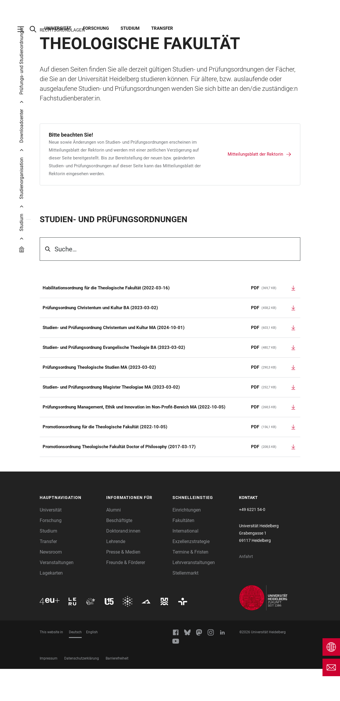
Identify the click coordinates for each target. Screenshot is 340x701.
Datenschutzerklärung (81, 690)
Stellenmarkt (185, 605)
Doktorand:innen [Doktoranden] (123, 563)
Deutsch (75, 664)
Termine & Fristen (190, 584)
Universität (57, 28)
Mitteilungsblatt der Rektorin (255, 186)
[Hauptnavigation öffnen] (24, 29)
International (185, 563)
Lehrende (115, 573)
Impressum (48, 690)
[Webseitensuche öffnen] (36, 29)
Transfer (162, 28)
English (92, 664)
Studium (130, 28)
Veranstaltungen (57, 594)
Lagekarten (51, 605)
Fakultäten (183, 552)
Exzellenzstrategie (191, 573)
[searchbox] (170, 281)
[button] (70, 530)
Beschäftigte (119, 552)
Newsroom (51, 584)
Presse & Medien (123, 584)
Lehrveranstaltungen (193, 594)
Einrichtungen (186, 542)
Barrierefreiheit (117, 690)
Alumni (113, 542)
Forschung (96, 28)
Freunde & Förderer (125, 594)
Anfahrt (246, 588)
